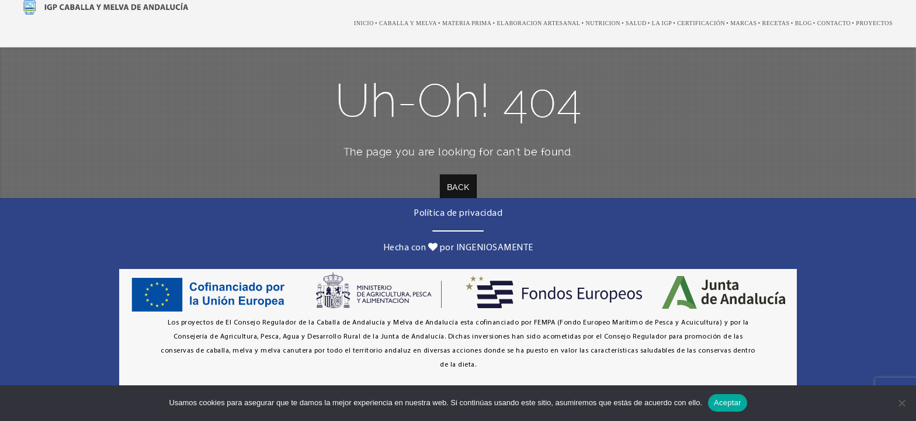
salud (636, 23)
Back (458, 187)
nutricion (602, 23)
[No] (901, 403)
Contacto (834, 23)
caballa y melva (408, 23)
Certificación (701, 23)
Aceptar (727, 402)
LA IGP (662, 23)
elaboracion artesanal (538, 23)
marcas (743, 23)
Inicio (364, 23)
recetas (775, 23)
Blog (803, 23)
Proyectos (874, 23)
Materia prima (467, 23)
